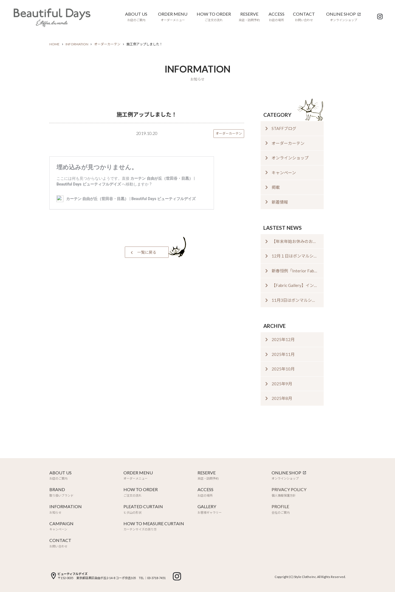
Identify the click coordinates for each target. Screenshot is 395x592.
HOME (54, 44)
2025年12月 (283, 339)
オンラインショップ (290, 157)
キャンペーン (284, 172)
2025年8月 (282, 398)
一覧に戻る (146, 252)
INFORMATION (77, 44)
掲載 (276, 187)
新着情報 (280, 202)
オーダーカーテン (107, 44)
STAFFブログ (284, 128)
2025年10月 (283, 368)
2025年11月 (283, 354)
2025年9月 (282, 383)
